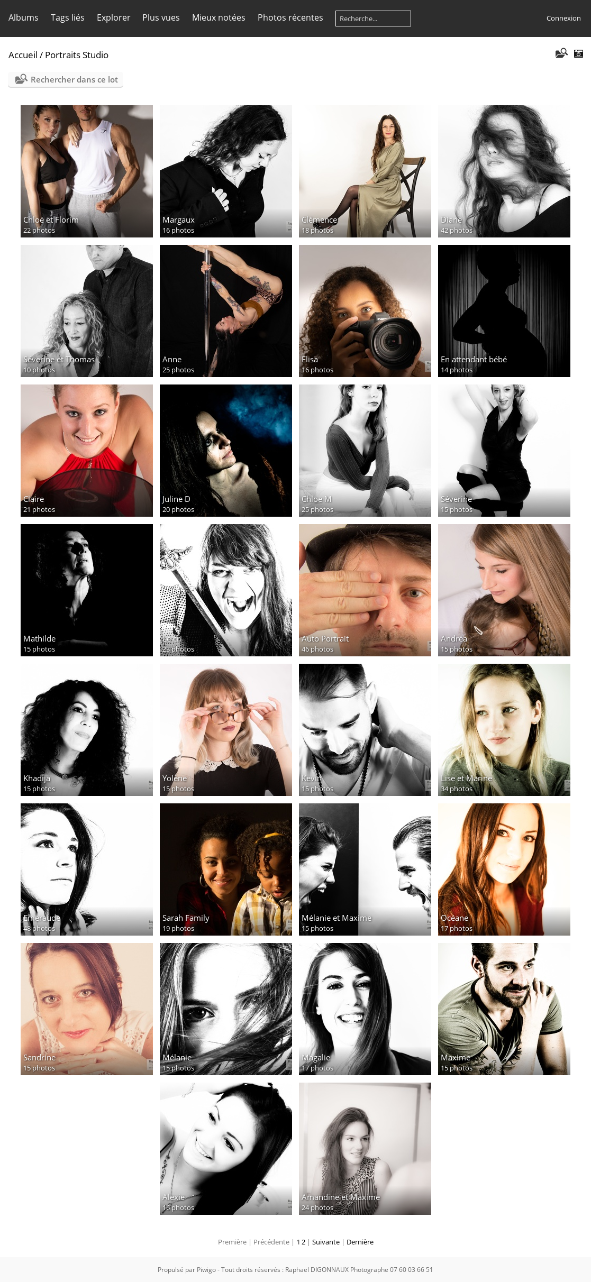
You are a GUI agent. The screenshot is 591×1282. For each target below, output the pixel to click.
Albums (23, 17)
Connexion (564, 18)
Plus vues (161, 17)
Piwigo (206, 1269)
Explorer (114, 17)
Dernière (360, 1242)
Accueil (23, 55)
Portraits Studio (76, 55)
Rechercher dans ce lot (74, 79)
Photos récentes (290, 17)
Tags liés (68, 17)
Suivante (326, 1242)
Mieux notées (219, 17)
